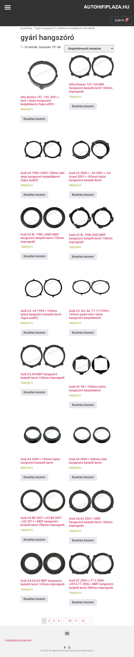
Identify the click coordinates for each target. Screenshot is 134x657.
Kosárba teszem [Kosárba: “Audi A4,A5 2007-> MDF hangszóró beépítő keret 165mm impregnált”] (83, 540)
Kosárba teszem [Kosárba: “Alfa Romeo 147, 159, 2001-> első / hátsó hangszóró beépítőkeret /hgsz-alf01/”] (34, 119)
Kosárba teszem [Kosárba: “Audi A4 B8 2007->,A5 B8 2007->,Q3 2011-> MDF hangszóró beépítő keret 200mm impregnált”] (34, 539)
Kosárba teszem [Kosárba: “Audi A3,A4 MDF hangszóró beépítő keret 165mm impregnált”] (34, 392)
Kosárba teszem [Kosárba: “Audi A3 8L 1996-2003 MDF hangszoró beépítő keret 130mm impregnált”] (83, 256)
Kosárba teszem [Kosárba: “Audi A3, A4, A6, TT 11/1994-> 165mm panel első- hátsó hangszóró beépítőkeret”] (83, 332)
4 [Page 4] (59, 621)
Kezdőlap (26, 28)
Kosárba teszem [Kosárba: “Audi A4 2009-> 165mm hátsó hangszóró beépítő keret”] (34, 477)
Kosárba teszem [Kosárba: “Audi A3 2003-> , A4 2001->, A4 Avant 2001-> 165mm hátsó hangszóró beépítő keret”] (83, 194)
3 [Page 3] (54, 621)
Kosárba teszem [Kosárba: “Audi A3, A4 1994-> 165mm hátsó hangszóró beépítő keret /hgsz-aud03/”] (34, 332)
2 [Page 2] (49, 621)
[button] (67, 633)
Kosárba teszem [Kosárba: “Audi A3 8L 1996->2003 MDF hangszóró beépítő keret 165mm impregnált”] (34, 256)
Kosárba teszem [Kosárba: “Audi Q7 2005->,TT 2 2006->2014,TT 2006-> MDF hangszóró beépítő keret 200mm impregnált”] (83, 602)
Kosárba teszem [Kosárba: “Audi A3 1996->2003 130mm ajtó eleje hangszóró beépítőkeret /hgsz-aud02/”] (34, 194)
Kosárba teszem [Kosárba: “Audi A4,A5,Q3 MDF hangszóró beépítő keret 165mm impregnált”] (34, 599)
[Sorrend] (89, 48)
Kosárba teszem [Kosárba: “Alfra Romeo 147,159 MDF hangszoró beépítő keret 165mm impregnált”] (83, 106)
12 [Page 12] (82, 621)
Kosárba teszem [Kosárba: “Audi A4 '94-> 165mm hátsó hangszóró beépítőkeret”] (83, 405)
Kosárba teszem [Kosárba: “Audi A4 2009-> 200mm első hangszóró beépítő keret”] (83, 477)
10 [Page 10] (69, 621)
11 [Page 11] (76, 621)
